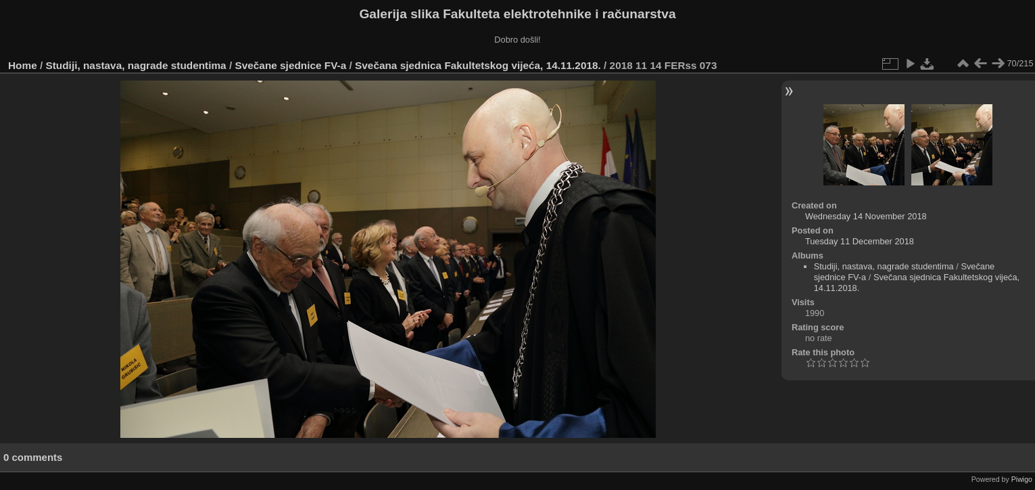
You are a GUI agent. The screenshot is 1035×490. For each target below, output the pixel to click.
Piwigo (1021, 479)
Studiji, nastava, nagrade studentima (136, 65)
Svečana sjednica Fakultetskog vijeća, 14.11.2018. (478, 65)
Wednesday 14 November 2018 (866, 216)
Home (22, 65)
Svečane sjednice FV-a (290, 65)
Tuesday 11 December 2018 (859, 241)
